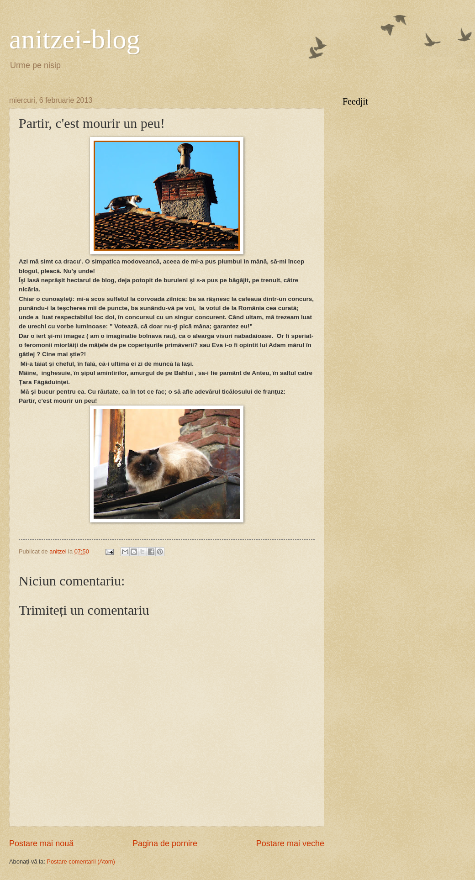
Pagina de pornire (164, 843)
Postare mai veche (290, 843)
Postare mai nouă (41, 843)
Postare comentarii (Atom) (81, 861)
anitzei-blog (74, 39)
